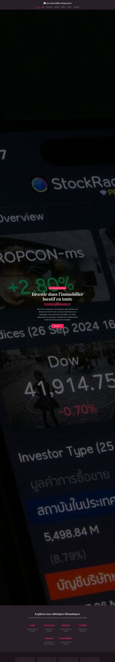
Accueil (38, 7)
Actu (43, 7)
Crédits (63, 7)
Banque (57, 7)
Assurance (49, 7)
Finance (69, 7)
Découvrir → (57, 326)
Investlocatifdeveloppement (57, 3)
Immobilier (76, 7)
